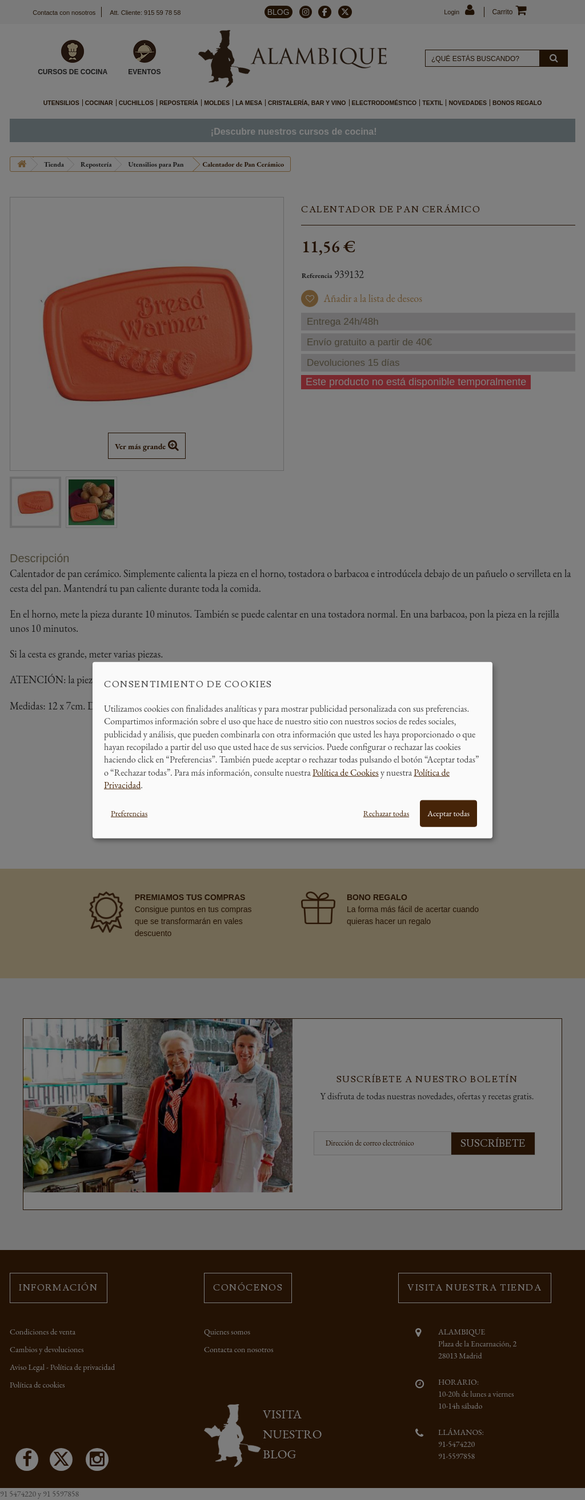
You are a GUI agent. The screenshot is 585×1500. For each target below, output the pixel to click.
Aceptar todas (448, 813)
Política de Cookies (345, 772)
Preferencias (129, 813)
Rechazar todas (386, 813)
